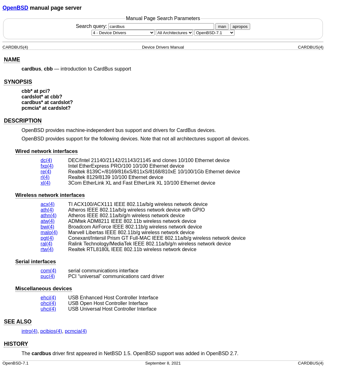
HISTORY (16, 344)
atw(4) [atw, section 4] (48, 221)
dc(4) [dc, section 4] (46, 160)
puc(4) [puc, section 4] (48, 276)
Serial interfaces (35, 262)
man (222, 26)
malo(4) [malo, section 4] (49, 232)
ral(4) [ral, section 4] (46, 243)
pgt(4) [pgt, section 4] (47, 238)
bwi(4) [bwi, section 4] (48, 226)
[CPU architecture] (174, 33)
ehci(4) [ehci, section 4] (48, 297)
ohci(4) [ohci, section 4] (48, 303)
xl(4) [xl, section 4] (45, 183)
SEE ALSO (17, 321)
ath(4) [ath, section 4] (47, 210)
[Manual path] (214, 33)
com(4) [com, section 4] (48, 270)
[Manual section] (123, 33)
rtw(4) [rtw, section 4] (47, 249)
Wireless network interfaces (50, 195)
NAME (12, 59)
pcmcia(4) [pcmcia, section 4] (76, 331)
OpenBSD (15, 8)
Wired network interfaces (46, 151)
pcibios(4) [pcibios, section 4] (51, 331)
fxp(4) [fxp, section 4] (47, 166)
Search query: (146, 26)
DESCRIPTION (22, 121)
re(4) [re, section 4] (46, 171)
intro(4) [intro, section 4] (30, 331)
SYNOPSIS (18, 82)
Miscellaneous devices (43, 289)
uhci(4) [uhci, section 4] (48, 309)
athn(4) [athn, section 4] (49, 215)
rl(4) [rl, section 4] (45, 177)
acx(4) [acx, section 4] (48, 204)
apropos (240, 26)
